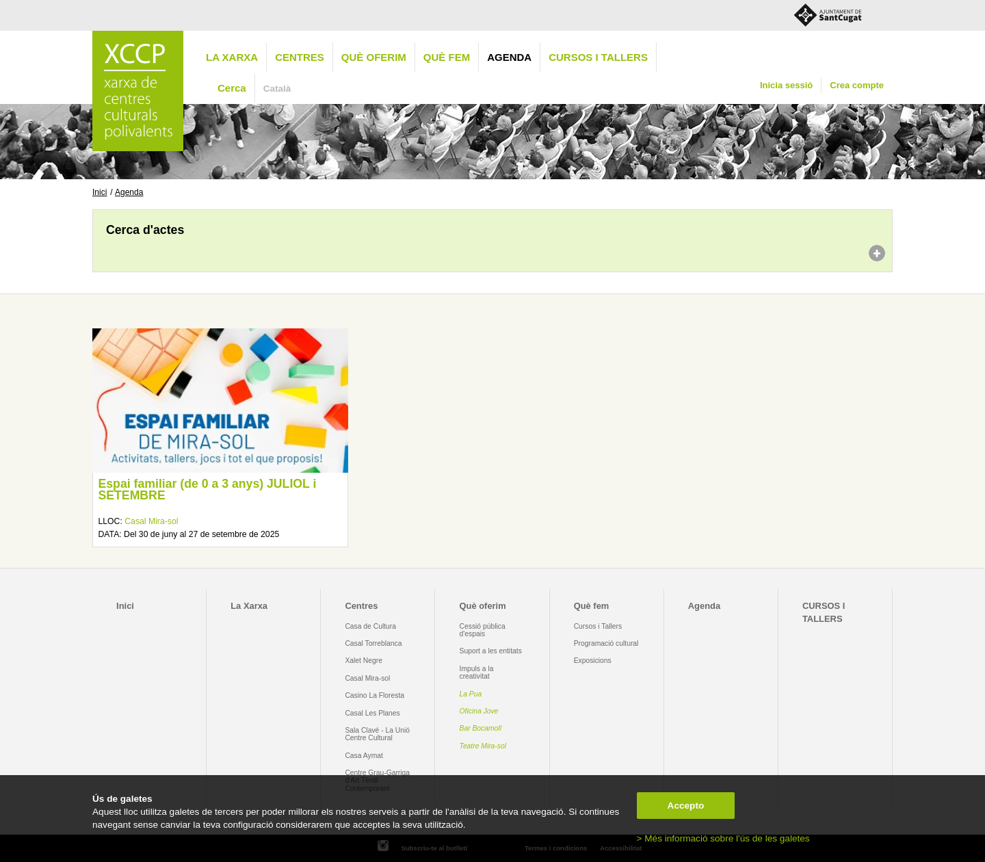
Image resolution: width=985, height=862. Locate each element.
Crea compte (857, 85)
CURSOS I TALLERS (598, 57)
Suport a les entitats (491, 651)
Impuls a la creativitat (477, 672)
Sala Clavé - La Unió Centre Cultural (377, 734)
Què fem (446, 57)
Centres (299, 57)
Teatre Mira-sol (483, 746)
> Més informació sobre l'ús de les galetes (723, 838)
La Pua (471, 694)
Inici (99, 192)
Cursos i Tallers (598, 626)
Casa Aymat (364, 755)
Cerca (232, 88)
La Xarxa (232, 57)
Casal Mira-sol (151, 521)
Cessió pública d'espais (482, 630)
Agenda (509, 57)
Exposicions (593, 660)
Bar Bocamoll (480, 728)
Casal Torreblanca (373, 643)
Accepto (686, 805)
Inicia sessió (786, 85)
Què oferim (373, 57)
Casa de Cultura (370, 626)
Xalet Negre (363, 660)
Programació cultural (606, 643)
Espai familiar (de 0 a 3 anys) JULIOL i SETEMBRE (207, 490)
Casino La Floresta (374, 695)
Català (277, 88)
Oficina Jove (479, 711)
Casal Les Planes (372, 713)
